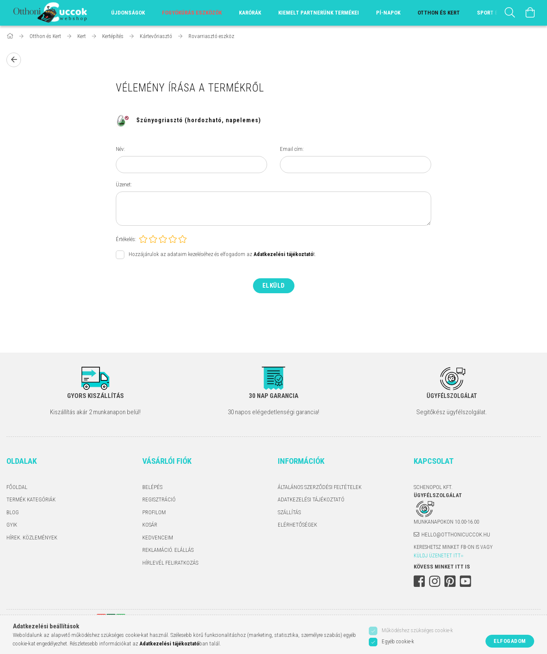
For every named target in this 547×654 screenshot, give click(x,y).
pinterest (450, 581)
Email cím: (292, 149)
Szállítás (289, 512)
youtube (465, 581)
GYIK (11, 524)
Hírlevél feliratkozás (170, 563)
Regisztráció (159, 499)
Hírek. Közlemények (31, 537)
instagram (434, 581)
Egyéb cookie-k (398, 641)
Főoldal (16, 487)
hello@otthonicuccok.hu (455, 534)
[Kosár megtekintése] (530, 13)
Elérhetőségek (297, 524)
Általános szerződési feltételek (320, 487)
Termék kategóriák (31, 499)
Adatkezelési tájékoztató (311, 499)
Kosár (149, 524)
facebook (419, 581)
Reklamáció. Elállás (168, 550)
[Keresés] (510, 13)
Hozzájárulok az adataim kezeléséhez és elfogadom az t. (222, 254)
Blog (12, 512)
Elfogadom (510, 641)
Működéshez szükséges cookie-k (417, 630)
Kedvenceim (157, 537)
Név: (120, 149)
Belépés (152, 487)
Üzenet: (124, 184)
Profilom (154, 512)
